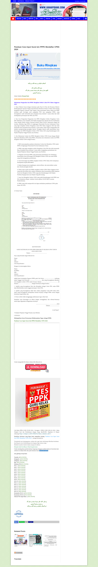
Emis (37, 18)
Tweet (26, 521)
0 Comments (18, 552)
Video (78, 18)
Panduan (48, 18)
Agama (73, 18)
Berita (41, 18)
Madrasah (66, 18)
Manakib (59, 18)
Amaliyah (19, 18)
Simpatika (30, 18)
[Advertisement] (36, 33)
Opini (54, 18)
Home (13, 18)
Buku (25, 18)
